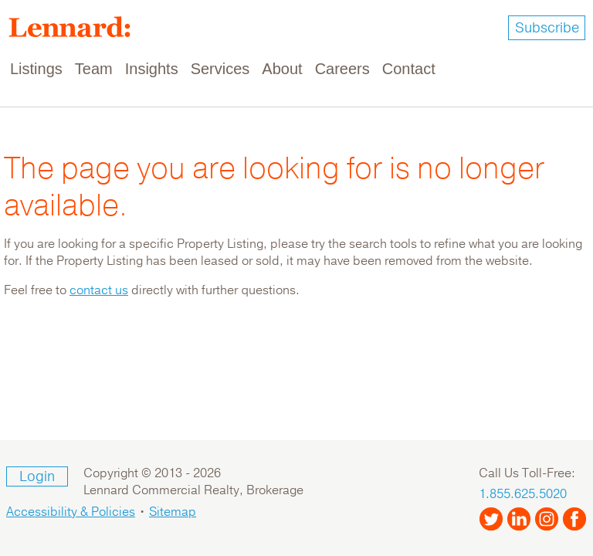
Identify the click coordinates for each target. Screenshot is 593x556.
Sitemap (172, 511)
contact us (98, 290)
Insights (151, 68)
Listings (36, 68)
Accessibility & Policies (70, 511)
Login (37, 476)
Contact (408, 68)
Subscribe (547, 28)
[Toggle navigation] (571, 69)
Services (220, 68)
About (282, 68)
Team (94, 68)
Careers (342, 68)
